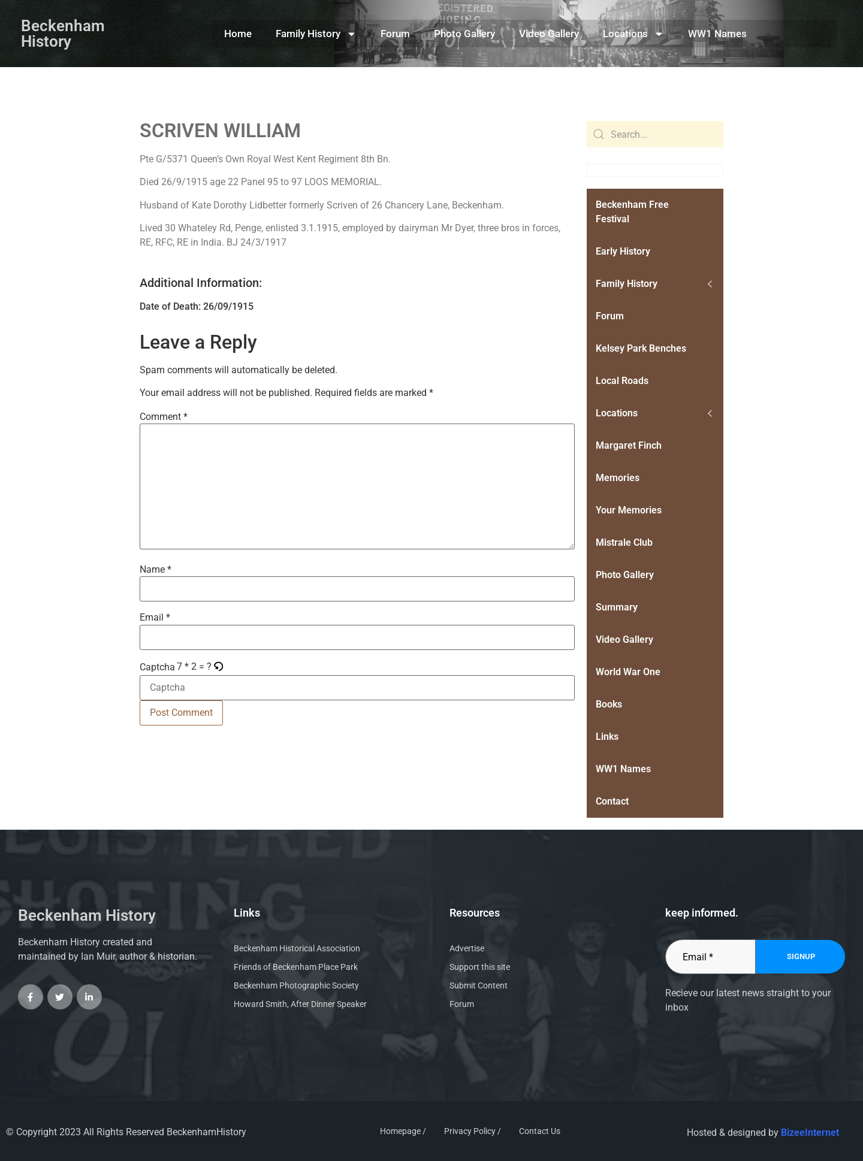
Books (609, 704)
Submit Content (478, 985)
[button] (219, 666)
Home (238, 34)
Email (155, 617)
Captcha (157, 667)
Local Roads (622, 380)
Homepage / (403, 1131)
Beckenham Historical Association (297, 948)
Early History (623, 251)
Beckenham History (63, 33)
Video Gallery (549, 34)
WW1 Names (717, 34)
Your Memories (629, 510)
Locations (633, 34)
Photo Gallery (464, 34)
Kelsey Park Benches (641, 348)
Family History (316, 34)
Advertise (466, 948)
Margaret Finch (629, 445)
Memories (617, 477)
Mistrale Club (624, 542)
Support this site (479, 967)
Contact (612, 801)
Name (155, 570)
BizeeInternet (810, 1132)
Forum (395, 34)
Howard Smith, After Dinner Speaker (300, 1004)
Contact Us (539, 1131)
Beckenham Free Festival (632, 212)
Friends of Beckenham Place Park (296, 967)
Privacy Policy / (472, 1131)
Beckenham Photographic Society (296, 985)
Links (607, 736)
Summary (617, 607)
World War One (628, 672)
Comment (164, 417)
